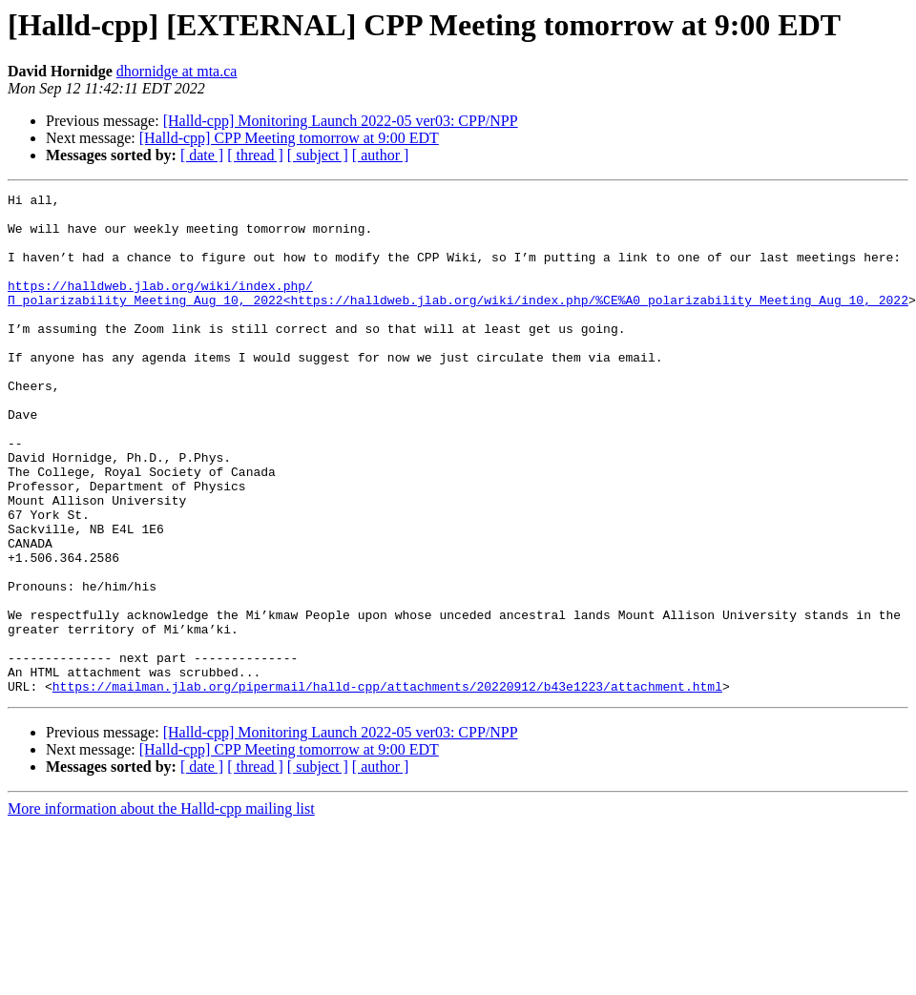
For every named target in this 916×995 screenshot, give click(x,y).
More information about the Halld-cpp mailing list (161, 909)
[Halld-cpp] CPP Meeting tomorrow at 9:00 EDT (289, 138)
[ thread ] (255, 155)
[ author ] (380, 155)
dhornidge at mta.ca (177, 71)
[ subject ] (317, 155)
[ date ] (201, 155)
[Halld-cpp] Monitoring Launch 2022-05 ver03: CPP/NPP (340, 121)
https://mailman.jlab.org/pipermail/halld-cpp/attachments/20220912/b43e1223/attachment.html (387, 786)
